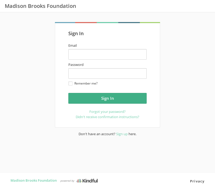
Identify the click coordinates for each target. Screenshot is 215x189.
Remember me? (83, 83)
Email (72, 45)
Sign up (122, 134)
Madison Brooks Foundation (34, 180)
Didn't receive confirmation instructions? (107, 116)
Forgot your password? (107, 111)
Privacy (197, 181)
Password (76, 64)
